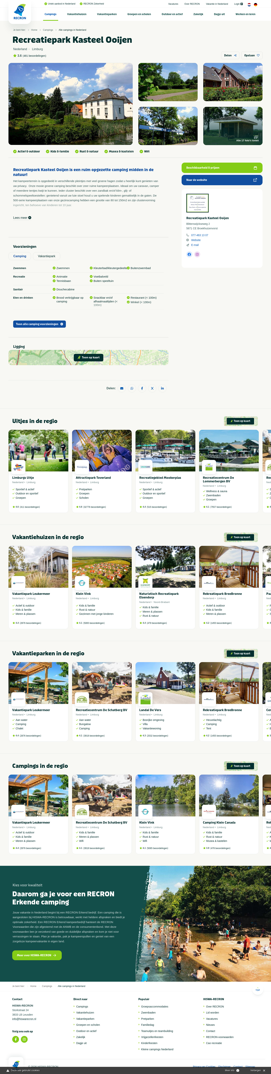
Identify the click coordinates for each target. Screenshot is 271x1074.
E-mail (195, 244)
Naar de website (221, 180)
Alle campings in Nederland (72, 30)
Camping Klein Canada (219, 823)
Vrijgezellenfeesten (152, 1037)
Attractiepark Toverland (93, 478)
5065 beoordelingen (94, 623)
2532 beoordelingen (157, 735)
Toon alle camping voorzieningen (39, 324)
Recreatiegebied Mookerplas (160, 478)
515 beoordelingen (157, 507)
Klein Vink (83, 594)
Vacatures (173, 4)
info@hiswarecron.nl (24, 1018)
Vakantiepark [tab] (46, 256)
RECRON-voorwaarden (220, 1037)
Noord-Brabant (162, 602)
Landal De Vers (150, 710)
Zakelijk (198, 14)
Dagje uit (219, 14)
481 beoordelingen (34, 55)
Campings (50, 14)
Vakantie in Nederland (217, 4)
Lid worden (212, 1012)
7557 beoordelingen (221, 507)
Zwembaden (148, 1012)
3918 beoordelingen (94, 735)
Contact (210, 1031)
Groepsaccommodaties (154, 1006)
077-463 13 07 (199, 235)
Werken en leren (245, 14)
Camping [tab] (19, 256)
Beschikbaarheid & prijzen (221, 168)
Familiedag (147, 1024)
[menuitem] (50, 14)
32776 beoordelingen (94, 507)
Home (34, 30)
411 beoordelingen (30, 507)
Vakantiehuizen (76, 14)
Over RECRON (192, 4)
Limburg (31, 482)
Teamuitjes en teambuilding (157, 1031)
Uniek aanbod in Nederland (59, 3)
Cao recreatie (214, 1043)
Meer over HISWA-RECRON (36, 955)
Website (196, 240)
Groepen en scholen (139, 14)
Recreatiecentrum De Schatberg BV (101, 710)
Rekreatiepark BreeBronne (222, 594)
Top (258, 989)
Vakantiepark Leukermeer (31, 594)
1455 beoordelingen (221, 623)
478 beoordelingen (220, 848)
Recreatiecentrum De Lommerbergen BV (218, 479)
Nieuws (210, 1024)
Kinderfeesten (149, 1043)
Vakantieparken (107, 14)
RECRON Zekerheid (92, 3)
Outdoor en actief (172, 14)
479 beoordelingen (157, 623)
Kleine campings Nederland (157, 1049)
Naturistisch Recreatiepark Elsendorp (159, 595)
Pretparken (147, 1018)
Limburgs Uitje (23, 478)
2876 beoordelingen (30, 623)
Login (238, 4)
